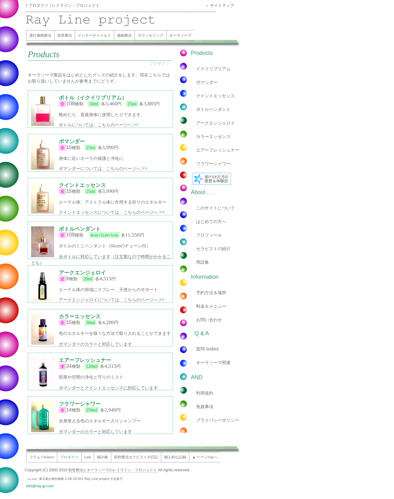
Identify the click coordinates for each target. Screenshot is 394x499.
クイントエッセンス (215, 95)
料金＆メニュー (211, 306)
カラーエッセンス (213, 136)
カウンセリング (150, 35)
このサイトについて (215, 207)
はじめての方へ (211, 221)
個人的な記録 (175, 457)
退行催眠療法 (40, 35)
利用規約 (204, 393)
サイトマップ (222, 5)
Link (87, 457)
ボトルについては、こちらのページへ (99, 124)
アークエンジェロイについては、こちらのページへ (112, 299)
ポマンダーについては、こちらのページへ (103, 168)
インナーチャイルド (94, 35)
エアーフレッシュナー (217, 150)
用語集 (202, 262)
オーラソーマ (180, 35)
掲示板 (102, 457)
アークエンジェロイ (215, 122)
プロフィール (209, 235)
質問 (207, 348)
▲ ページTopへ (204, 457)
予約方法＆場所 (211, 292)
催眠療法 (124, 35)
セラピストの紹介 (213, 248)
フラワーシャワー (213, 163)
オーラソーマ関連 (213, 362)
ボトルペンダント (213, 109)
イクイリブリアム (213, 68)
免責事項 (204, 406)
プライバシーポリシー (217, 420)
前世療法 (64, 35)
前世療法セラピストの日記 (136, 457)
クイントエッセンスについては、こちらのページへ (112, 212)
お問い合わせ (209, 319)
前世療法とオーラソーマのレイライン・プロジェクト (112, 470)
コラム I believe (41, 457)
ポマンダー (207, 82)
